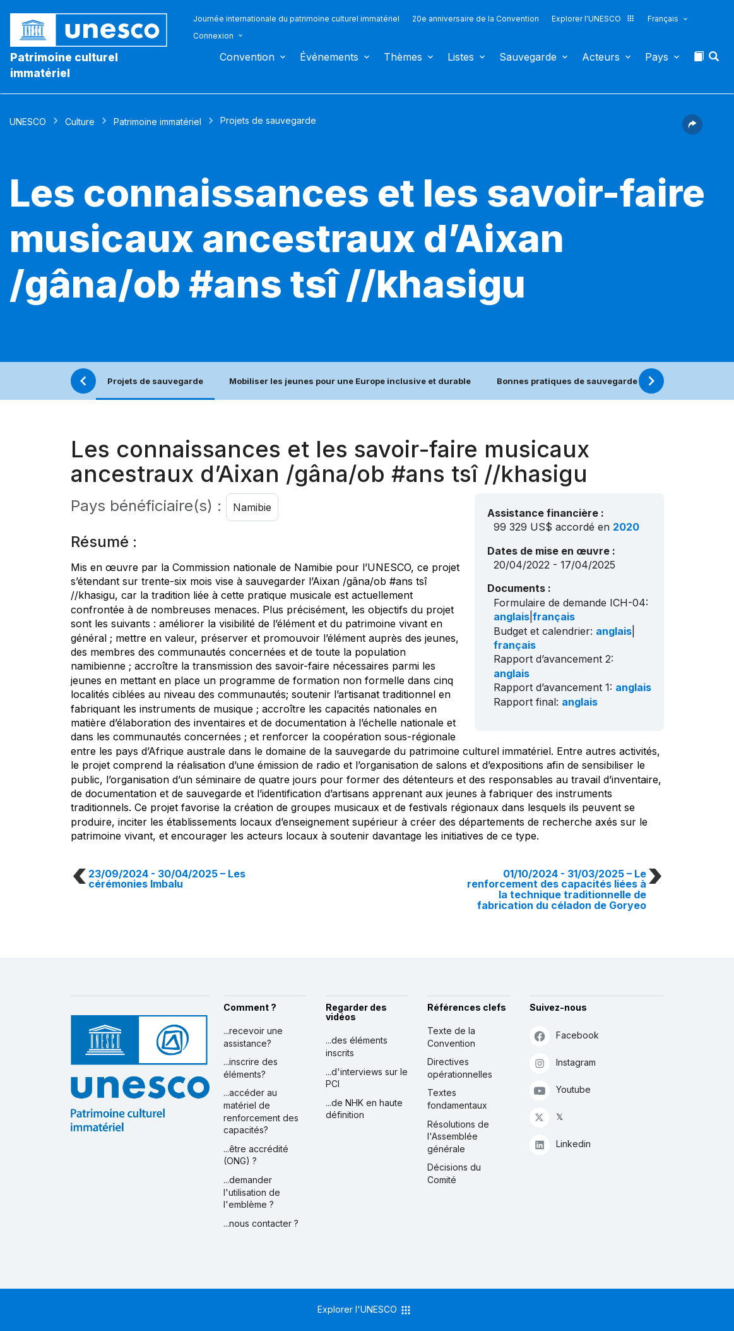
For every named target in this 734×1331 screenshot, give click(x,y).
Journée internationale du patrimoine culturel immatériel (296, 18)
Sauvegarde (528, 57)
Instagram (563, 1063)
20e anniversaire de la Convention (475, 18)
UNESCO (27, 121)
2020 (626, 527)
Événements (329, 57)
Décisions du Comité (454, 1173)
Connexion (213, 35)
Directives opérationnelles (459, 1068)
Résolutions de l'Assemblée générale (458, 1136)
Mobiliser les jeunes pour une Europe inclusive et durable (350, 381)
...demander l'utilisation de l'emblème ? (251, 1192)
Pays (656, 57)
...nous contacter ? (261, 1223)
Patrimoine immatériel (157, 121)
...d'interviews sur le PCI (367, 1078)
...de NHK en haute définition (364, 1109)
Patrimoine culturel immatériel (64, 65)
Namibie (252, 507)
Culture (80, 121)
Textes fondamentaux (457, 1099)
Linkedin (560, 1144)
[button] (715, 60)
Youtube (560, 1090)
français (554, 616)
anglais (512, 616)
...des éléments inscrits (357, 1046)
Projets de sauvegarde (155, 381)
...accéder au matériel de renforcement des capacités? (261, 1111)
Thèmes (403, 57)
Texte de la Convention (451, 1037)
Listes (460, 57)
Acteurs (601, 57)
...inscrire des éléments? (250, 1068)
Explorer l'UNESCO (593, 18)
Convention (247, 57)
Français (663, 18)
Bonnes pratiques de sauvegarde (567, 381)
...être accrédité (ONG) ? (255, 1155)
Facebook (564, 1035)
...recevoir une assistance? (253, 1037)
